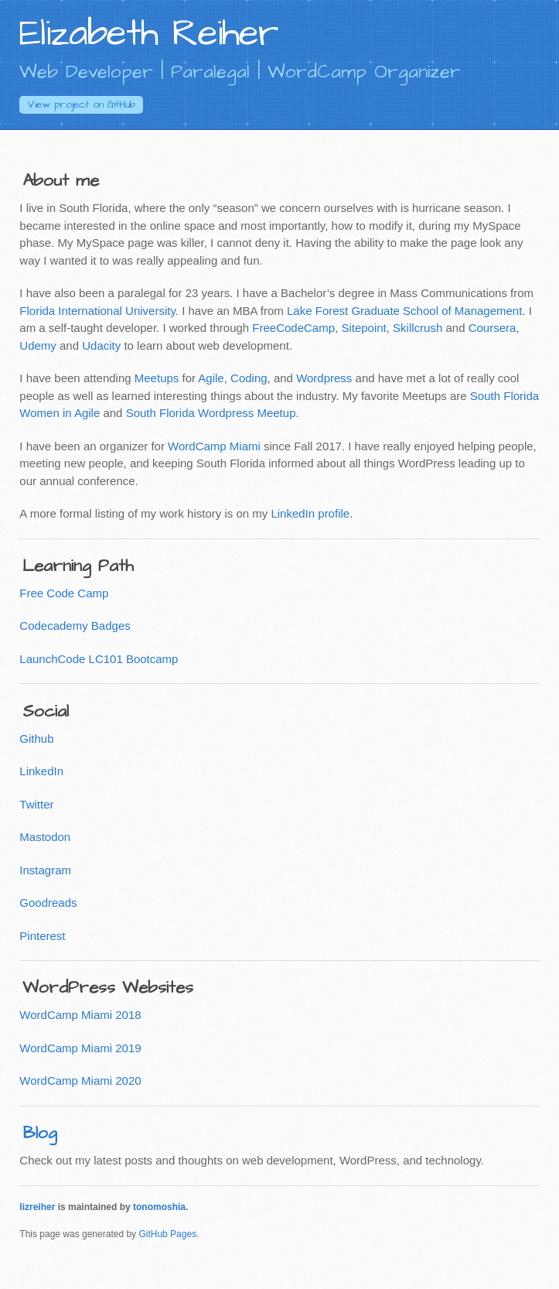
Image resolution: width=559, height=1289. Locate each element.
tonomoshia (159, 1207)
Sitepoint (363, 327)
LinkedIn (41, 771)
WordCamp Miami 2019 (80, 1048)
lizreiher (37, 1207)
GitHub (81, 104)
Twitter (36, 804)
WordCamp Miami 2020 (80, 1080)
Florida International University (97, 310)
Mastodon (44, 836)
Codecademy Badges (74, 625)
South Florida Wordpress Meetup (211, 412)
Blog (39, 1133)
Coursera (492, 327)
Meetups (157, 378)
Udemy (37, 345)
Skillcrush (417, 327)
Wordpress (324, 378)
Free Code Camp (63, 593)
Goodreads (48, 902)
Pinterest (42, 935)
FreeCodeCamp (293, 327)
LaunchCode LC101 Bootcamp (98, 658)
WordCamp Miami (214, 446)
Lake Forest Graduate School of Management (404, 310)
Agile (210, 378)
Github (36, 738)
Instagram (45, 870)
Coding (249, 378)
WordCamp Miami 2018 (80, 1014)
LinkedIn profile (310, 513)
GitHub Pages (167, 1234)
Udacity (101, 345)
